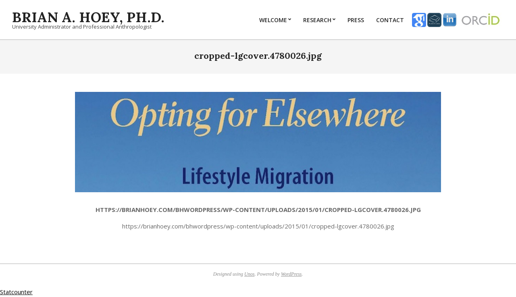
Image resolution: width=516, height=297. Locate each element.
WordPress (291, 274)
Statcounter (16, 292)
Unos (249, 274)
